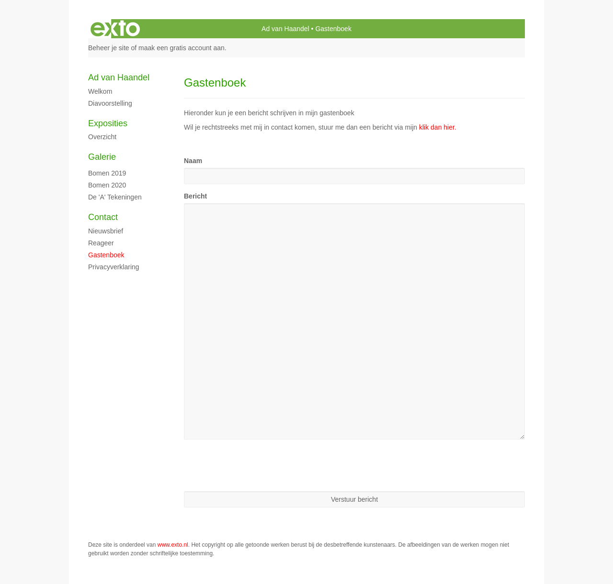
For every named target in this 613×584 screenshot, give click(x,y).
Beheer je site (108, 48)
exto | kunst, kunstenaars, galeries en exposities (115, 28)
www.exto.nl (173, 544)
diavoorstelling (110, 103)
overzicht (102, 137)
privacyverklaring (113, 267)
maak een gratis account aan (181, 48)
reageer (101, 243)
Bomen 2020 (107, 185)
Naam (193, 161)
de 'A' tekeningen (115, 197)
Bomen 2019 (107, 173)
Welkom (100, 91)
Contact (103, 217)
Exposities (107, 123)
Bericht (195, 196)
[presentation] (256, 465)
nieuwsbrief (105, 231)
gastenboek (106, 255)
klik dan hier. (437, 127)
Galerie (102, 157)
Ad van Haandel (285, 29)
